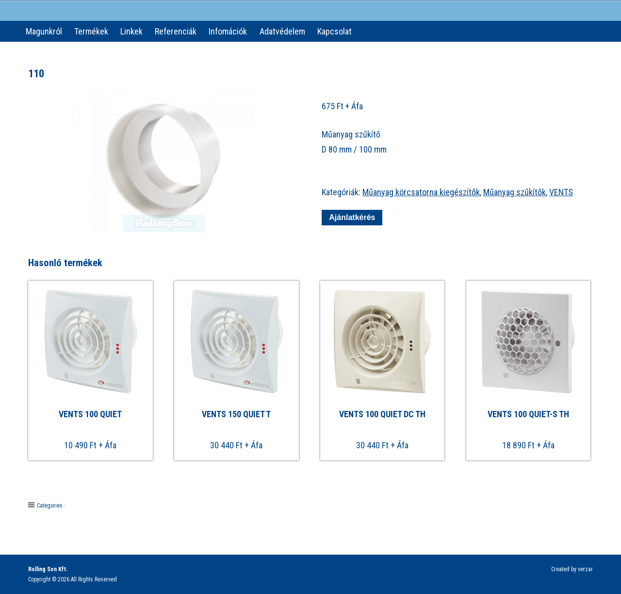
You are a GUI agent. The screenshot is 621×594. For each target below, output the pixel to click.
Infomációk (228, 31)
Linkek (131, 31)
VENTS (561, 192)
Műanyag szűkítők (514, 192)
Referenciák (175, 31)
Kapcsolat (334, 31)
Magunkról (44, 31)
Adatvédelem (282, 31)
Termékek (91, 31)
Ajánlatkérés (352, 217)
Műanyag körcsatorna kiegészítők (421, 192)
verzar (585, 569)
